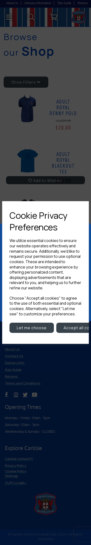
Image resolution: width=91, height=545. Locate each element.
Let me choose (32, 327)
